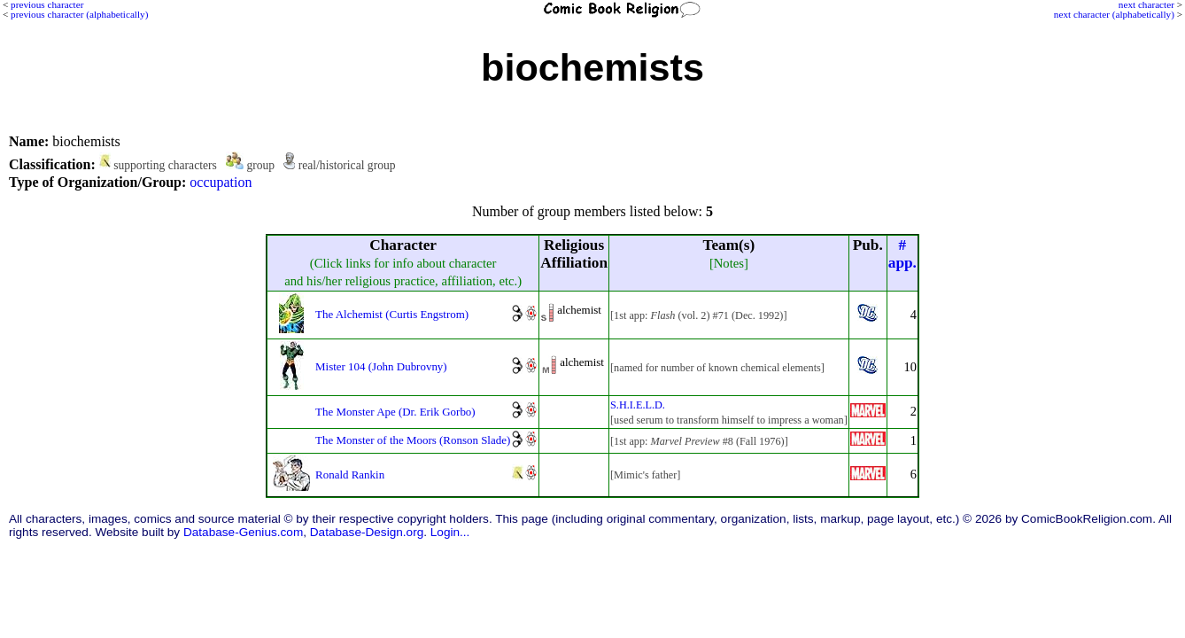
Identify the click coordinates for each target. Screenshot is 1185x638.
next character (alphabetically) (1114, 14)
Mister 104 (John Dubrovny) (381, 366)
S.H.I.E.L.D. (637, 405)
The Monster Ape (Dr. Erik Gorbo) (395, 411)
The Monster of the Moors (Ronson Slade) (412, 440)
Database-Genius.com (243, 532)
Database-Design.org (366, 532)
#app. (902, 254)
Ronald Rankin (349, 474)
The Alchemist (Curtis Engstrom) (392, 314)
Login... (450, 532)
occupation (221, 182)
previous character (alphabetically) (79, 14)
